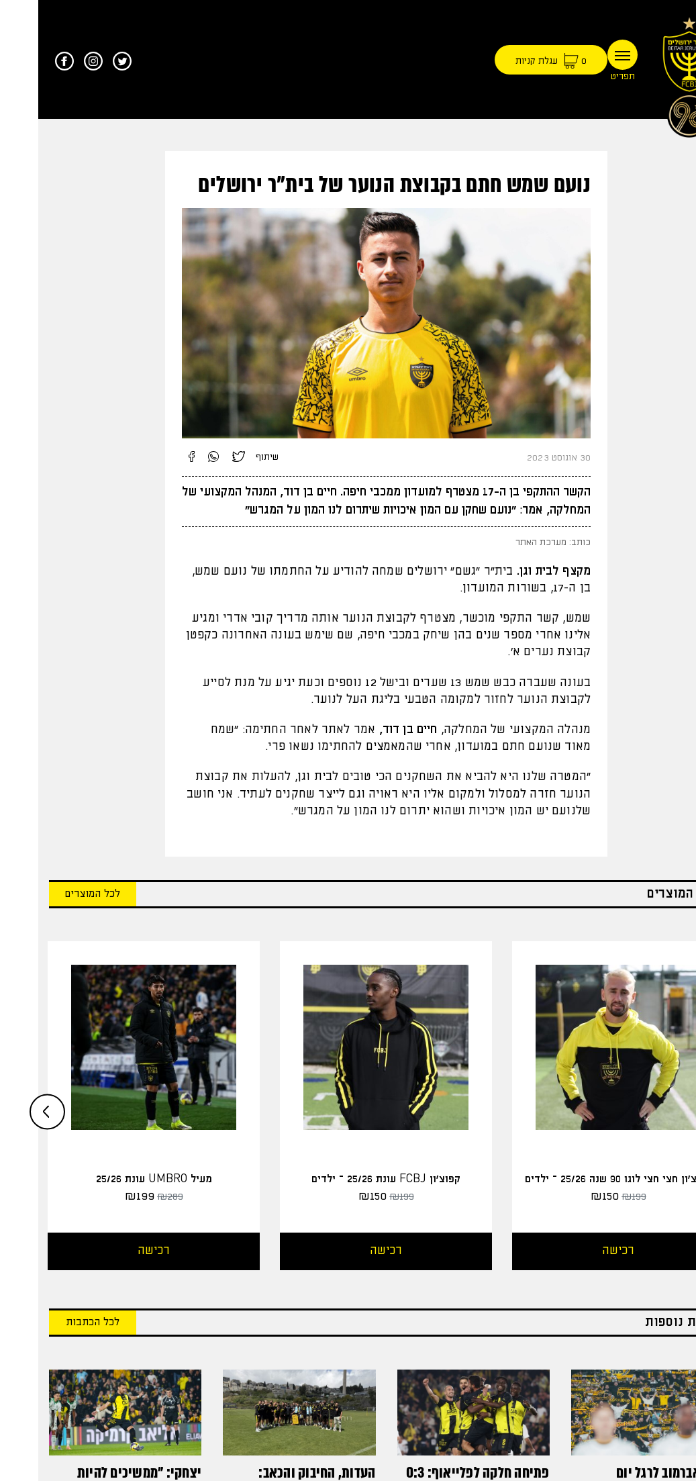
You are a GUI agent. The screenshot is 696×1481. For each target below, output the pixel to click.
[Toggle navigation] (584, 55)
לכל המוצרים (54, 894)
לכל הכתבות (54, 1322)
